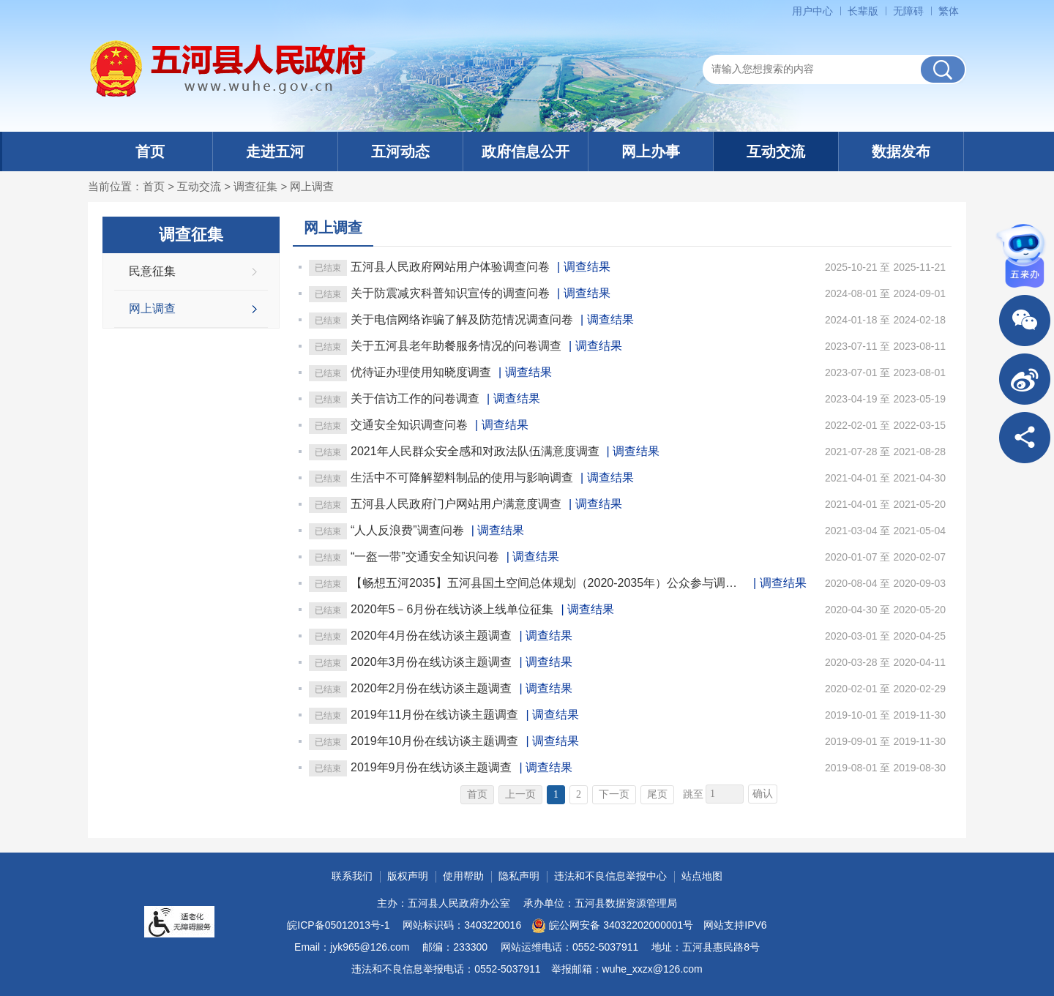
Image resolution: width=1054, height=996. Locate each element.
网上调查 (312, 186)
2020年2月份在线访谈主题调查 (431, 688)
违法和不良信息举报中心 (610, 876)
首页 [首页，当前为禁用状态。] (477, 794)
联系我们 (352, 876)
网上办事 (650, 151)
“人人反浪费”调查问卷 (407, 530)
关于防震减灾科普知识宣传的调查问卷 (450, 293)
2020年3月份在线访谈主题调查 (431, 662)
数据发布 (901, 151)
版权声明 (407, 876)
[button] (863, 11)
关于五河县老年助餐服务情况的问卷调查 (456, 346)
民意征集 (152, 271)
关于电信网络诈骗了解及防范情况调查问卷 (462, 319)
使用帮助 (463, 876)
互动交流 (776, 151)
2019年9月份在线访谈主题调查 (431, 767)
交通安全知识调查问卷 (409, 425)
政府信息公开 (525, 151)
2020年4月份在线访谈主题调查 (431, 635)
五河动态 (400, 151)
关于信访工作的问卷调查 (415, 398)
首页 (150, 151)
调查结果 (587, 267)
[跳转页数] (725, 794)
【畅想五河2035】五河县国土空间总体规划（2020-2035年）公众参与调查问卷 (548, 583)
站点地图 (701, 876)
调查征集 (255, 186)
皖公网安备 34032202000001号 (612, 925)
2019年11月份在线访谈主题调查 (434, 714)
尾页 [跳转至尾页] (657, 794)
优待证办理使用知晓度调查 (421, 372)
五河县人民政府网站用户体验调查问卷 (450, 267)
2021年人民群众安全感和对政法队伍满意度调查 (475, 451)
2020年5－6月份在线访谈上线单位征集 (452, 609)
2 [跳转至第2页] (578, 794)
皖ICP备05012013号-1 (338, 925)
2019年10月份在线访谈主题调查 (434, 741)
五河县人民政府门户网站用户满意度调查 (456, 504)
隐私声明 (518, 876)
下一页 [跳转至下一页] (614, 794)
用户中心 (812, 11)
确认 (762, 793)
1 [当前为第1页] (555, 794)
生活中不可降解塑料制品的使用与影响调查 (462, 477)
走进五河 (275, 151)
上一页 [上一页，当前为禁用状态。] (520, 794)
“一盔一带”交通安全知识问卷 (425, 556)
